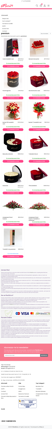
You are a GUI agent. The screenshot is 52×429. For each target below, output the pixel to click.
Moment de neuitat (34, 59)
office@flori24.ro (10, 368)
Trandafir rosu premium (9, 249)
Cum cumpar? (6, 21)
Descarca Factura (23, 394)
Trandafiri (38, 389)
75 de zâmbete (33, 185)
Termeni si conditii (7, 23)
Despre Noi (5, 18)
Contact (4, 31)
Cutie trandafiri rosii (8, 59)
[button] (44, 5)
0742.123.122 (7, 365)
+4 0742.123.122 (26, 1)
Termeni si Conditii (23, 396)
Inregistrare (21, 389)
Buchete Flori (39, 386)
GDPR (4, 26)
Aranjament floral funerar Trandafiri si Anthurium (34, 219)
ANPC (20, 391)
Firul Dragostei (7, 90)
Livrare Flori (5, 28)
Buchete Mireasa (40, 391)
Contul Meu (21, 386)
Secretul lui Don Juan (34, 90)
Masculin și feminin (8, 154)
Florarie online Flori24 (7, 386)
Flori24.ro (32, 272)
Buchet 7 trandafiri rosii (35, 122)
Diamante (5, 185)
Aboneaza (44, 355)
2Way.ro (41, 427)
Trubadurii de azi (33, 154)
